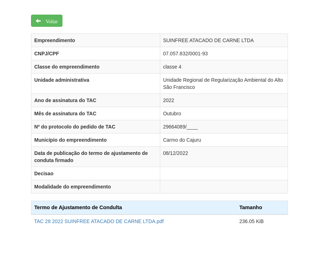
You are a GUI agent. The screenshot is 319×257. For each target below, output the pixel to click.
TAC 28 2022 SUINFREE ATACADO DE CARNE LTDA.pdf (99, 221)
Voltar (49, 21)
